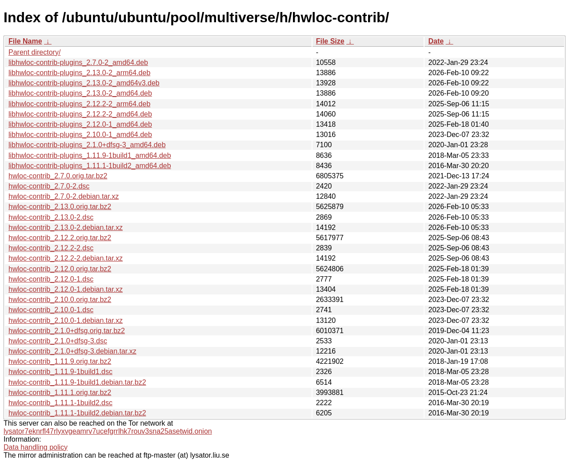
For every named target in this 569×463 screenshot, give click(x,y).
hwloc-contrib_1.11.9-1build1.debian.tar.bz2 (77, 382)
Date (436, 41)
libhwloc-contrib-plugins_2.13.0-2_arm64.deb (79, 72)
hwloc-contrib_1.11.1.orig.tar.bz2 (59, 392)
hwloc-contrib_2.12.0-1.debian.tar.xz (65, 289)
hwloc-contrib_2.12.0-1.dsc (50, 279)
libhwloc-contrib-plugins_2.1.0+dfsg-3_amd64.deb (87, 145)
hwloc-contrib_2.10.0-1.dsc (50, 310)
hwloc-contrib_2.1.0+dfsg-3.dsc (57, 341)
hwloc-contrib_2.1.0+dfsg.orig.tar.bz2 (66, 330)
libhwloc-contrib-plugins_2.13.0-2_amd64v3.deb (84, 83)
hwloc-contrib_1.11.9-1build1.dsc (60, 371)
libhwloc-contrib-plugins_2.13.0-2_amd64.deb (80, 93)
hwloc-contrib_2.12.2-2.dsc (50, 248)
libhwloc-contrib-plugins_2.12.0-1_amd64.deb (80, 124)
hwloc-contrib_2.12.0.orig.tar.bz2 (59, 269)
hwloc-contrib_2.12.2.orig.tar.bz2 (59, 238)
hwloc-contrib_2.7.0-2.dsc (48, 186)
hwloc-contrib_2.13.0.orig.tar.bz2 (59, 206)
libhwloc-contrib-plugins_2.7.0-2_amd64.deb (78, 62)
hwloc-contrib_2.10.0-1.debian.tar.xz (65, 320)
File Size (330, 41)
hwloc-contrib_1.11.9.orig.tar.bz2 (59, 361)
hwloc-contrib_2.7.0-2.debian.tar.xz (63, 196)
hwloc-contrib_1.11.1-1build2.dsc (60, 403)
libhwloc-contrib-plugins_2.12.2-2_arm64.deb (79, 104)
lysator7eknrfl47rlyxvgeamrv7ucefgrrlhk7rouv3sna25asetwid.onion (108, 431)
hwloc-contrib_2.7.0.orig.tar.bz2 (57, 176)
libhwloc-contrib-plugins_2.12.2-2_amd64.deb (80, 114)
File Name (25, 41)
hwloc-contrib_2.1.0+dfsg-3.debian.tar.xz (72, 351)
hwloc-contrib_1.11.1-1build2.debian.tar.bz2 (77, 413)
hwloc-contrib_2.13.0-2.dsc (50, 217)
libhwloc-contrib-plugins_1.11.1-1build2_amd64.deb (89, 165)
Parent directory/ (34, 52)
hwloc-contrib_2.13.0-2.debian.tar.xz (65, 227)
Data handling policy (36, 447)
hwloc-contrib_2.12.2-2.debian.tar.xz (65, 258)
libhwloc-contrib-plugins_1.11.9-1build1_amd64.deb (89, 155)
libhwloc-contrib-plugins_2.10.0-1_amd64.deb (80, 134)
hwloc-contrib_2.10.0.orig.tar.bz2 (59, 299)
